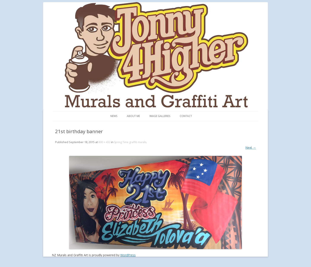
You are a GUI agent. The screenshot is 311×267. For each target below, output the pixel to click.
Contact (186, 116)
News (113, 116)
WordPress (128, 255)
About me (133, 116)
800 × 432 (104, 142)
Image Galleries (159, 116)
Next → (250, 147)
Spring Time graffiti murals (130, 142)
